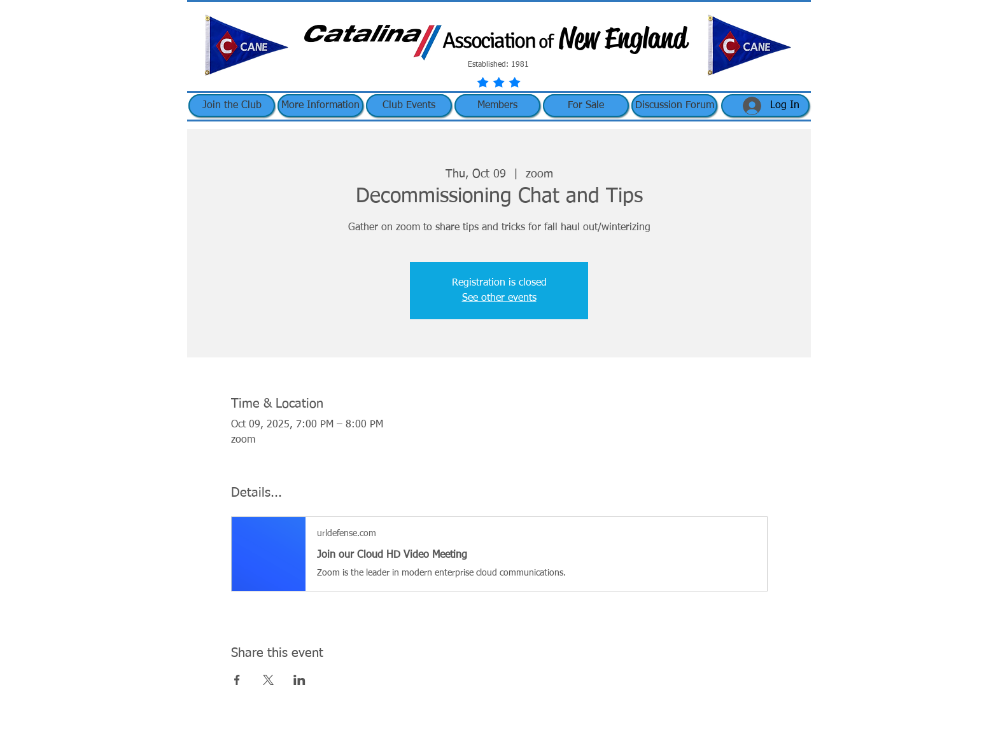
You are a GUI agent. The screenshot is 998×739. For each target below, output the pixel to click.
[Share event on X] (268, 680)
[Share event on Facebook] (237, 680)
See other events (499, 298)
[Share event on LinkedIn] (299, 680)
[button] (320, 105)
